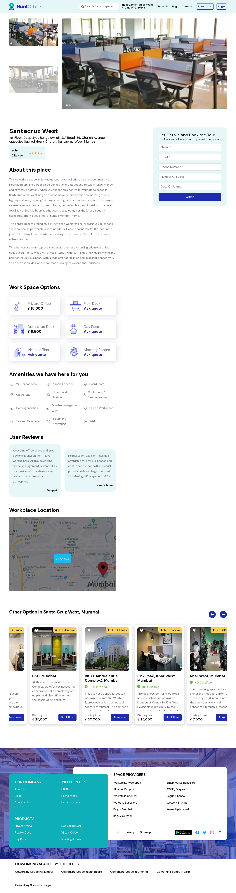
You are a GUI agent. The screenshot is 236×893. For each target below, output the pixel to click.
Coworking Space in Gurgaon (34, 887)
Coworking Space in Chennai (129, 874)
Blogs (175, 6)
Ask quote (93, 308)
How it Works (69, 796)
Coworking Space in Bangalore (81, 874)
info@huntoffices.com (137, 4)
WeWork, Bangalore (125, 804)
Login (221, 6)
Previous (212, 614)
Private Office (24, 827)
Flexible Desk (23, 834)
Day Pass (20, 841)
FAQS (64, 789)
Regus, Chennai (176, 797)
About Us (162, 6)
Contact (187, 6)
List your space (71, 803)
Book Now (15, 717)
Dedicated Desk (71, 827)
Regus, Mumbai (122, 811)
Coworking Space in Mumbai (34, 874)
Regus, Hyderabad (178, 811)
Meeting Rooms (71, 841)
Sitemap (146, 834)
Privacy (131, 834)
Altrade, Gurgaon (124, 790)
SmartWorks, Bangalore (181, 783)
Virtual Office (69, 834)
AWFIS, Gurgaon (177, 790)
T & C (117, 834)
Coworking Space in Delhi (173, 874)
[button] (67, 105)
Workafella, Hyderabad (127, 783)
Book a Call (204, 6)
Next (223, 614)
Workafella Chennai (125, 797)
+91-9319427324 (133, 8)
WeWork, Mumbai (177, 804)
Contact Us (22, 803)
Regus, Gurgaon (123, 818)
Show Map (62, 558)
